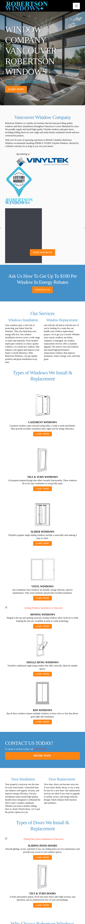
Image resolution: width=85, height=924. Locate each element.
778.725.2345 (40, 766)
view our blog (42, 269)
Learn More (42, 451)
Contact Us (42, 307)
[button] (76, 6)
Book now (42, 772)
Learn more (16, 89)
